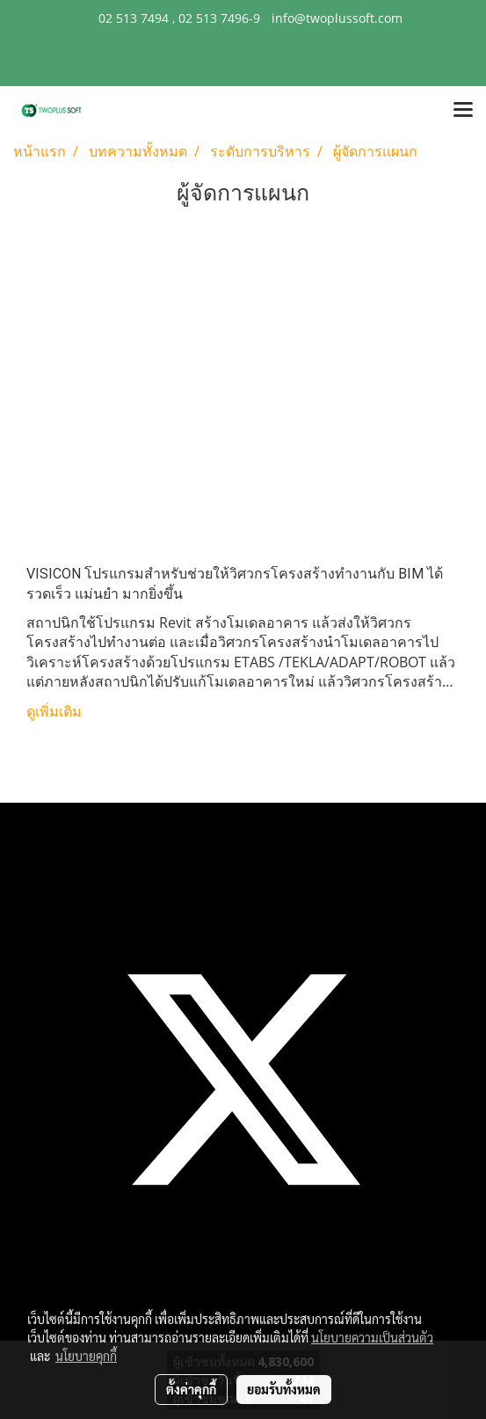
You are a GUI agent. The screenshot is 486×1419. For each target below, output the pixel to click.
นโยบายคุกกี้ (86, 1356)
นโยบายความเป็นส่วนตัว (372, 1337)
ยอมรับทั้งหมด (284, 1389)
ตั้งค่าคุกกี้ (191, 1389)
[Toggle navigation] (463, 110)
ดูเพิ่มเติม (55, 711)
